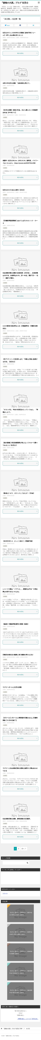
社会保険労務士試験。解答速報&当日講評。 (17, 819)
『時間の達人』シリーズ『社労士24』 (27, 1019)
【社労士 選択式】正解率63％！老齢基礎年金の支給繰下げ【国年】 (20, 972)
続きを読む (27, 53)
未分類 (5, 40)
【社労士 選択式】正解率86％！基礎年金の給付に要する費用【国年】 (20, 933)
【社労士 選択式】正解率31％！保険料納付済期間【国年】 (20, 952)
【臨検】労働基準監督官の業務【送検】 (16, 624)
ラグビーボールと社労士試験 (12, 687)
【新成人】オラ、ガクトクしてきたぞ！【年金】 (19, 493)
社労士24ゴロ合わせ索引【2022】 (14, 190)
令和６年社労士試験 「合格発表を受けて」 (17, 83)
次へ (23, 848)
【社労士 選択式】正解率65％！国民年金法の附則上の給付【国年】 (20, 913)
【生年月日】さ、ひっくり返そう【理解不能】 (18, 541)
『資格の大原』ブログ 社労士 (14, 2)
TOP (12, 1028)
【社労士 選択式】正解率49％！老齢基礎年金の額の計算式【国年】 (20, 991)
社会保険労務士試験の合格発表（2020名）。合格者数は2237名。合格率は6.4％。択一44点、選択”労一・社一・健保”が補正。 (20, 275)
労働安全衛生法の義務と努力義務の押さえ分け (18, 654)
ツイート (5, 893)
